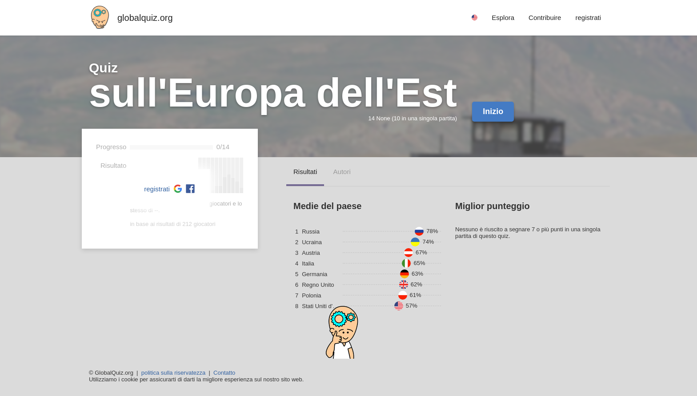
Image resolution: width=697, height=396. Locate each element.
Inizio (493, 111)
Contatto (224, 372)
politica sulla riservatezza (173, 372)
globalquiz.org (145, 18)
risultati (305, 171)
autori (342, 171)
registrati (157, 189)
